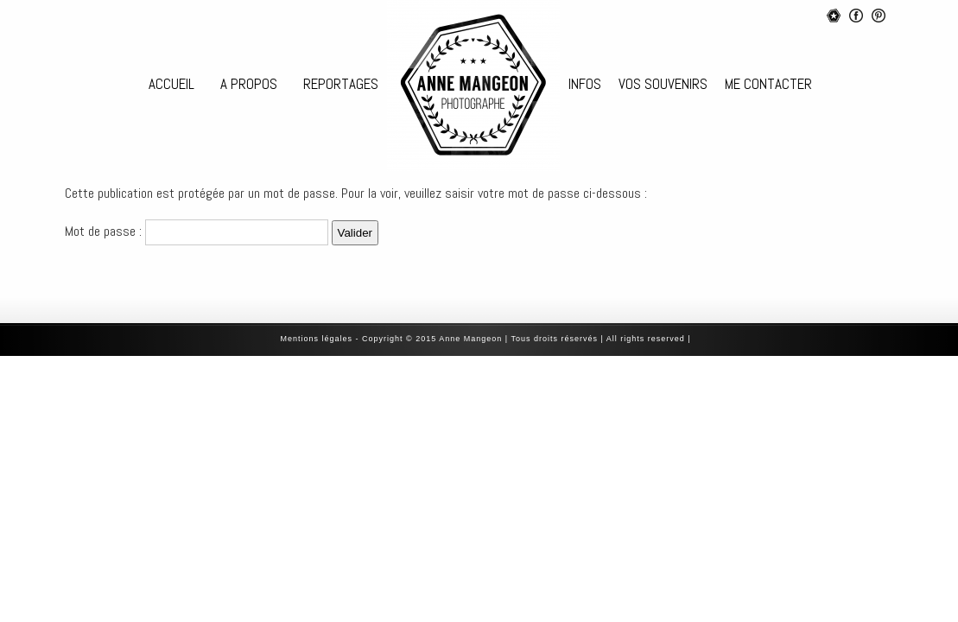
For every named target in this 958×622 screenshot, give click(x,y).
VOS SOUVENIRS (663, 83)
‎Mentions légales (317, 338)
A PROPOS (248, 83)
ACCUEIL (171, 83)
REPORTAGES (340, 83)
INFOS (584, 83)
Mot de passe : (196, 231)
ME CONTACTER (768, 83)
